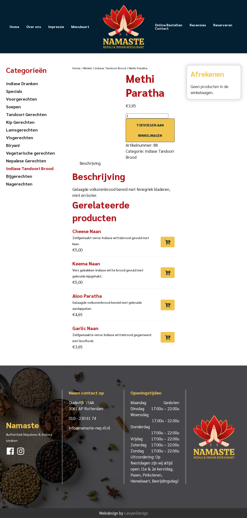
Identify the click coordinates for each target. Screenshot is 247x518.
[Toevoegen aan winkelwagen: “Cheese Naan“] (168, 242)
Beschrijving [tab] (90, 163)
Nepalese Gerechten (26, 160)
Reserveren (222, 25)
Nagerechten (19, 183)
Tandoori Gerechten (26, 114)
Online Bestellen (168, 25)
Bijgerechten (19, 176)
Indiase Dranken (22, 83)
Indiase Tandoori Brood (110, 68)
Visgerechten (19, 137)
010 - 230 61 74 (82, 418)
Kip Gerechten (20, 122)
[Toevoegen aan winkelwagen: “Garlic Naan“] (168, 337)
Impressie (56, 26)
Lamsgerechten (22, 129)
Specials (14, 91)
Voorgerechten (21, 99)
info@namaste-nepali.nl (89, 427)
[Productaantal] (147, 115)
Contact (162, 28)
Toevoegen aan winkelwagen (150, 130)
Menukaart (80, 26)
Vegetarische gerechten (30, 153)
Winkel (87, 68)
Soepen (13, 106)
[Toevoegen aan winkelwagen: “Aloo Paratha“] (168, 305)
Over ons (33, 26)
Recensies (198, 25)
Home (14, 26)
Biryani (13, 145)
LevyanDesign (136, 513)
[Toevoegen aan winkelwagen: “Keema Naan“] (168, 272)
